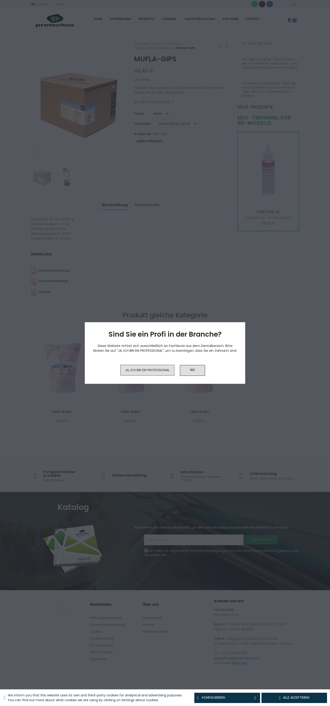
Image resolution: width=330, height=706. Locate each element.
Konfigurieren (227, 697)
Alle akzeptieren (294, 697)
